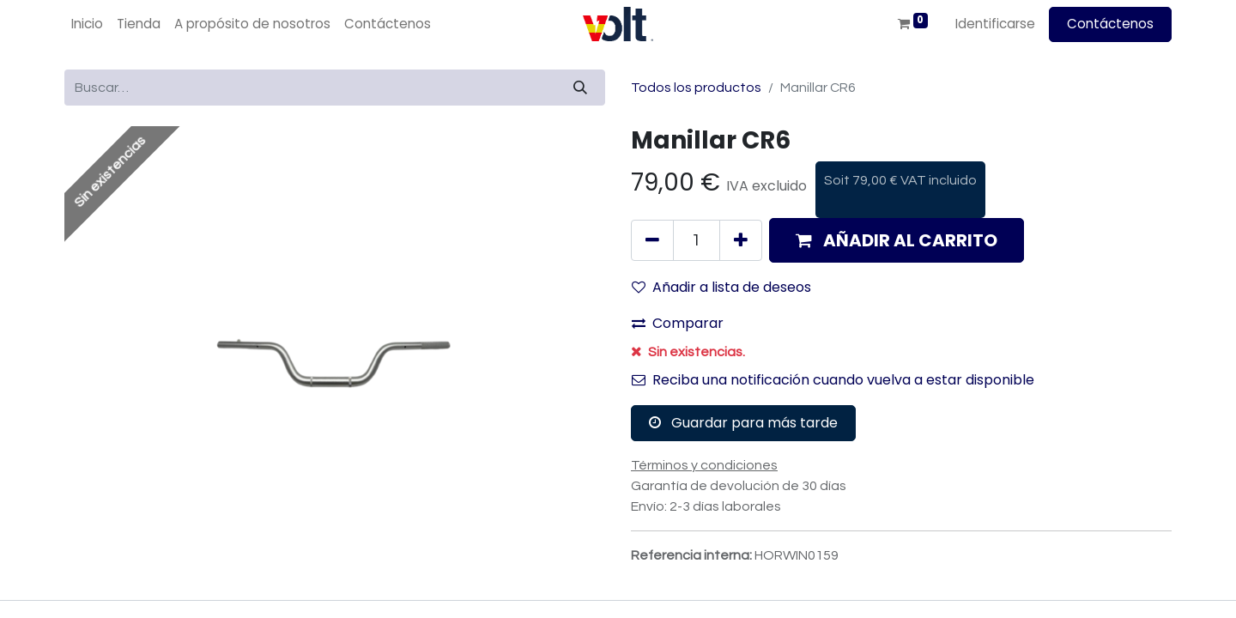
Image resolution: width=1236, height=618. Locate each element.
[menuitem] (87, 24)
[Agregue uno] (740, 240)
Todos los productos (696, 87)
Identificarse (995, 24)
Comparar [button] (678, 323)
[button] (896, 240)
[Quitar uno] (652, 240)
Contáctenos (1110, 24)
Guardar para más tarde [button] (743, 423)
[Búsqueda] (580, 88)
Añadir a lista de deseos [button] (721, 287)
